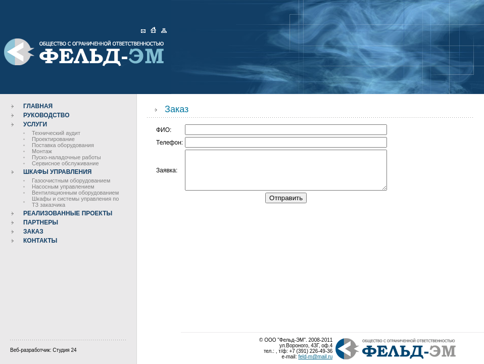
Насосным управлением (63, 187)
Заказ (33, 231)
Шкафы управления (57, 171)
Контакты (40, 240)
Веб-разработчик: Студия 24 (43, 350)
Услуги (35, 124)
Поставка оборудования (63, 145)
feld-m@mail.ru (315, 356)
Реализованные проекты (67, 213)
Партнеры (40, 222)
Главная (38, 106)
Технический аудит (56, 133)
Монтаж (42, 151)
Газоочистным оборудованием (71, 180)
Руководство (46, 115)
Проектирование (53, 139)
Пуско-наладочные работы (66, 157)
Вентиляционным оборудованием (75, 193)
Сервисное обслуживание (65, 163)
